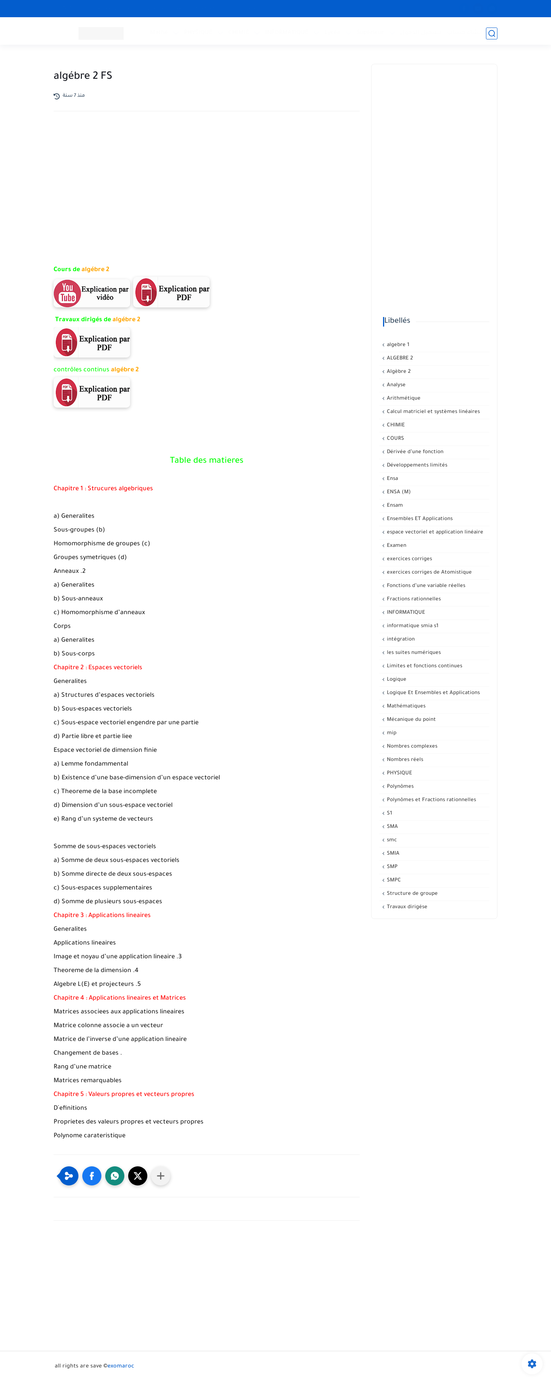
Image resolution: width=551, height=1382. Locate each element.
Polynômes (399, 787)
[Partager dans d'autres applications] (160, 1175)
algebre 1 (397, 345)
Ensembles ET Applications (419, 519)
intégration (400, 639)
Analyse (395, 385)
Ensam (394, 506)
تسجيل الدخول (421, 32)
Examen (395, 546)
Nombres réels (404, 760)
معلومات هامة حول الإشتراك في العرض (141, 8)
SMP (391, 867)
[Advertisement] (207, 183)
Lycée (334, 32)
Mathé (160, 32)
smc (391, 840)
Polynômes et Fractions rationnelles (430, 800)
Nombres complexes (411, 747)
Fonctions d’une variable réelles (425, 586)
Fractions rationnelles (413, 599)
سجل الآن (247, 8)
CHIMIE (240, 32)
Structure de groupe (411, 894)
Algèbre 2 (398, 372)
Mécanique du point (410, 720)
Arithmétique (403, 399)
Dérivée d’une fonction (414, 452)
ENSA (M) (398, 492)
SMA (391, 827)
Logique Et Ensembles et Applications (432, 693)
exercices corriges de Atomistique (428, 573)
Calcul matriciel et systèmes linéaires (432, 412)
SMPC (393, 880)
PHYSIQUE (199, 32)
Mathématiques (405, 706)
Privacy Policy (211, 8)
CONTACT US (71, 8)
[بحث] (491, 33)
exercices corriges (408, 559)
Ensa (391, 479)
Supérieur (371, 32)
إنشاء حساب (466, 32)
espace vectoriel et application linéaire (434, 532)
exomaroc (121, 1367)
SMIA (392, 854)
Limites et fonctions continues (423, 666)
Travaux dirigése (406, 907)
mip (390, 733)
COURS (394, 439)
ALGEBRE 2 (399, 358)
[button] (91, 1175)
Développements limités (416, 465)
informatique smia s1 (412, 626)
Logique (395, 680)
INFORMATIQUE (288, 32)
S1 (388, 813)
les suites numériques (413, 653)
